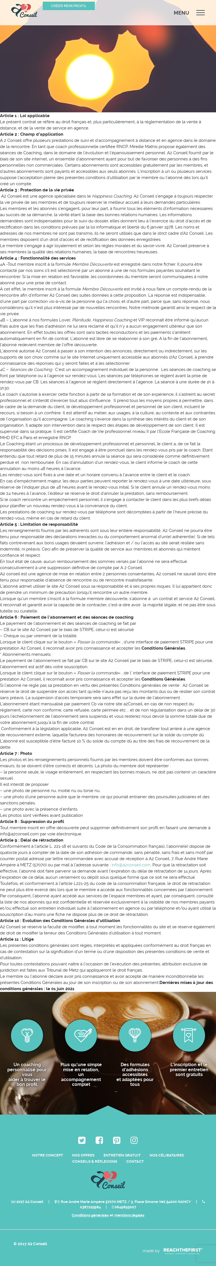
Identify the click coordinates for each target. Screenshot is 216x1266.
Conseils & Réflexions (94, 1161)
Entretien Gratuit (122, 1155)
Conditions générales (90, 1215)
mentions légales (129, 1215)
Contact (135, 1161)
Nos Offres (83, 1155)
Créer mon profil (69, 6)
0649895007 (124, 1207)
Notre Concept (47, 1155)
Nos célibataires (167, 1155)
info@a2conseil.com (131, 864)
